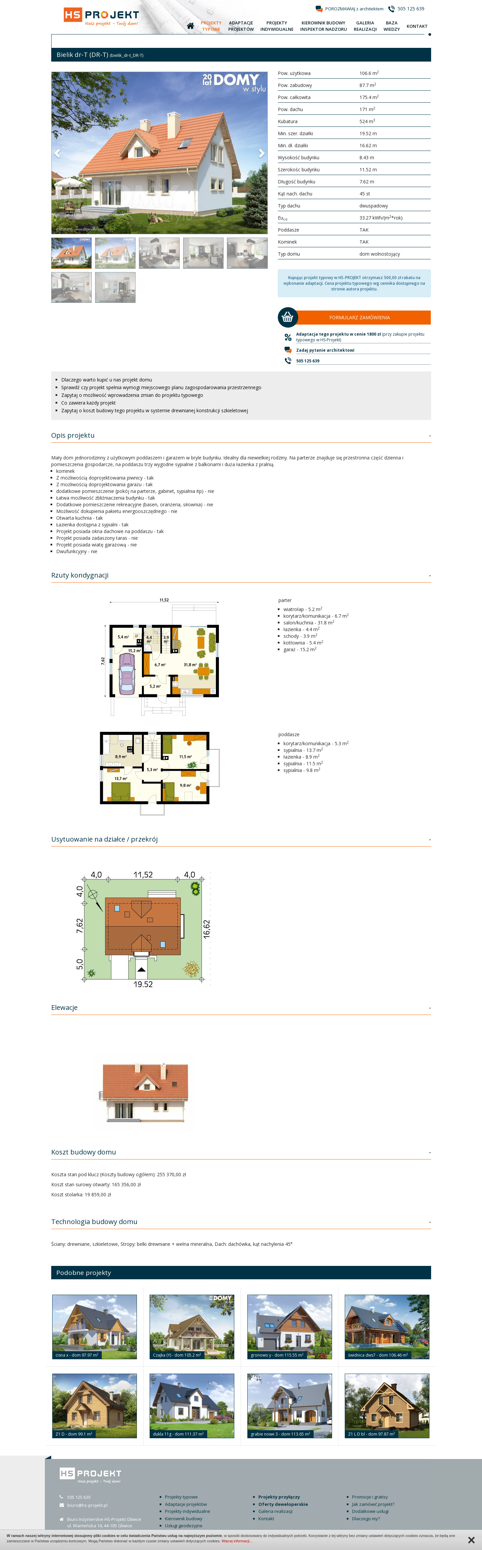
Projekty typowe (181, 1497)
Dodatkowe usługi (370, 1511)
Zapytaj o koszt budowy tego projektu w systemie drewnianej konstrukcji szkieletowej (154, 410)
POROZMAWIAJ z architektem (354, 9)
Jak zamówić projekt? (373, 1504)
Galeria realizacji (275, 1511)
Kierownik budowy (184, 1519)
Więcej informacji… (237, 1541)
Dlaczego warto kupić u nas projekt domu (106, 379)
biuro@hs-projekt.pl (87, 1505)
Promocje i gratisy (370, 1497)
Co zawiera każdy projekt (88, 403)
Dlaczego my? (366, 1519)
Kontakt (266, 1519)
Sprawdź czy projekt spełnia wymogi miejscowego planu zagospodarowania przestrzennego (161, 387)
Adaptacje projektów (186, 1504)
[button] (58, 153)
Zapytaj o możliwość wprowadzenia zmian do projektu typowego (132, 395)
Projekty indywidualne (187, 1511)
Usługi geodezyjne (184, 1526)
